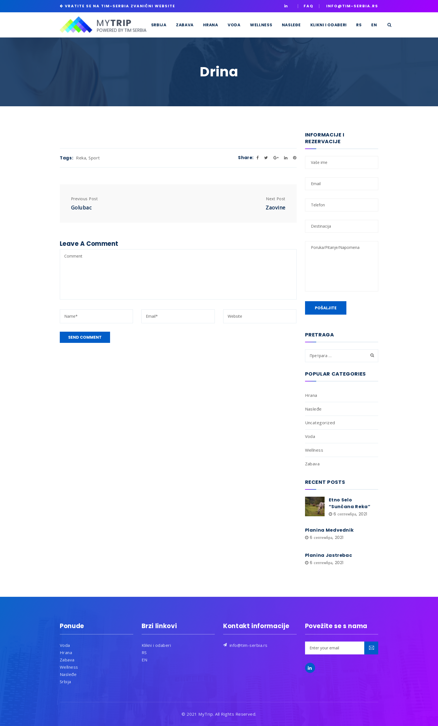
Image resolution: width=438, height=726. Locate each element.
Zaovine (275, 207)
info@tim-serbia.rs (249, 645)
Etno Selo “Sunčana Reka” (350, 503)
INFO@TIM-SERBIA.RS (352, 6)
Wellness (314, 450)
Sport (94, 158)
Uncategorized (320, 422)
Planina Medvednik (329, 530)
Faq (308, 6)
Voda (310, 436)
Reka (81, 158)
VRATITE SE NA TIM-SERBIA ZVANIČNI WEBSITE (120, 6)
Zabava (312, 463)
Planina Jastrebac (328, 555)
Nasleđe (313, 409)
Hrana (311, 395)
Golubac (81, 207)
